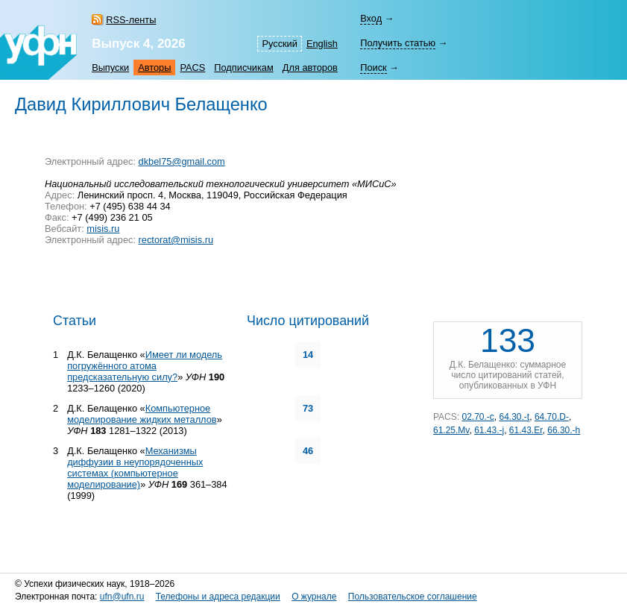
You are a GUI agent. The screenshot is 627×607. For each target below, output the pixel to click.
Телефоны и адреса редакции (218, 596)
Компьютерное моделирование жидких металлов (142, 414)
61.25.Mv (451, 430)
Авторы (154, 67)
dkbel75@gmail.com (182, 161)
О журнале (314, 596)
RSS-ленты (131, 19)
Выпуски (110, 67)
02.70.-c (477, 417)
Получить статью (397, 42)
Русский (279, 43)
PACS (192, 67)
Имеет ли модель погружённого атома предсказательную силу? (144, 366)
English (322, 43)
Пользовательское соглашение (412, 596)
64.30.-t (515, 417)
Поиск (373, 67)
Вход (371, 18)
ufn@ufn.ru (122, 596)
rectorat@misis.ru (176, 239)
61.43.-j (489, 430)
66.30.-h (563, 430)
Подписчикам (243, 67)
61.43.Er (526, 430)
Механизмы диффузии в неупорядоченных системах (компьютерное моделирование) (135, 467)
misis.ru (102, 228)
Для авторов (310, 67)
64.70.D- (552, 417)
